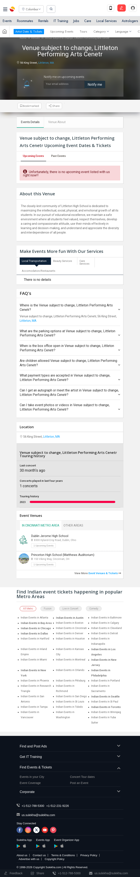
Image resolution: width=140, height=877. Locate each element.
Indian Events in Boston (69, 621)
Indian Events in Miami (34, 658)
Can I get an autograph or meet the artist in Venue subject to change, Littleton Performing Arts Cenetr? (70, 391)
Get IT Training (70, 756)
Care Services (84, 262)
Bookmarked (30, 106)
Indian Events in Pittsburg (70, 679)
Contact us (39, 854)
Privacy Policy (88, 854)
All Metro (28, 607)
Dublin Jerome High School (49, 535)
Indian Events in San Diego (71, 695)
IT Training (60, 21)
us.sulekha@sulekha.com (38, 813)
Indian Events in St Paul (104, 700)
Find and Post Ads (70, 745)
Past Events (58, 156)
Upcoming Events (61, 32)
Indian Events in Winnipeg (106, 710)
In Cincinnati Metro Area (40, 524)
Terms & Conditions (63, 854)
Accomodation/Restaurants (38, 270)
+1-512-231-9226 (57, 804)
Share (54, 106)
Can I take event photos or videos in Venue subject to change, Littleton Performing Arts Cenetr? (70, 406)
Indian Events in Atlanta (34, 616)
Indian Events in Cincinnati (71, 626)
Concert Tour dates (82, 775)
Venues (35, 38)
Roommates (25, 21)
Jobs (76, 21)
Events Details (30, 122)
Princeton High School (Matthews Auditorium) (62, 553)
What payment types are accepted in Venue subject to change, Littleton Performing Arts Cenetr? (70, 376)
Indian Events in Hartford (35, 637)
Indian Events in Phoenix (35, 679)
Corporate (70, 791)
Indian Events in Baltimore (106, 616)
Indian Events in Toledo (69, 705)
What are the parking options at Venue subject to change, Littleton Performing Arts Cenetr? (70, 332)
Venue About (57, 122)
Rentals (43, 21)
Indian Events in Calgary (105, 621)
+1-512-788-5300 (33, 804)
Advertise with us (29, 857)
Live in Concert (70, 607)
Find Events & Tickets (70, 766)
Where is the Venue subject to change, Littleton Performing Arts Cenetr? (70, 306)
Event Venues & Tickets (104, 572)
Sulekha (12, 9)
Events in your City (32, 775)
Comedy (93, 607)
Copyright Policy (54, 857)
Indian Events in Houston (70, 637)
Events (7, 21)
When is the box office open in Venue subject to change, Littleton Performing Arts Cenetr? (70, 347)
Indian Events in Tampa (34, 705)
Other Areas (73, 524)
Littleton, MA (46, 62)
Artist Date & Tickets (28, 32)
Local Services (106, 21)
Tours (83, 32)
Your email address (57, 84)
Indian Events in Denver (69, 632)
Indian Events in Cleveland (106, 626)
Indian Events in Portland (105, 679)
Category (101, 32)
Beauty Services (62, 260)
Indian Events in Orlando (70, 668)
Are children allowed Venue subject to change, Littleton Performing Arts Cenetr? (70, 361)
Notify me (95, 85)
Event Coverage (30, 781)
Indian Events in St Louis (70, 700)
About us (22, 854)
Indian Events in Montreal (70, 658)
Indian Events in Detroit (104, 632)
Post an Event (79, 781)
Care (87, 21)
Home (23, 38)
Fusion (48, 607)
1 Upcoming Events (43, 544)
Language (123, 32)
